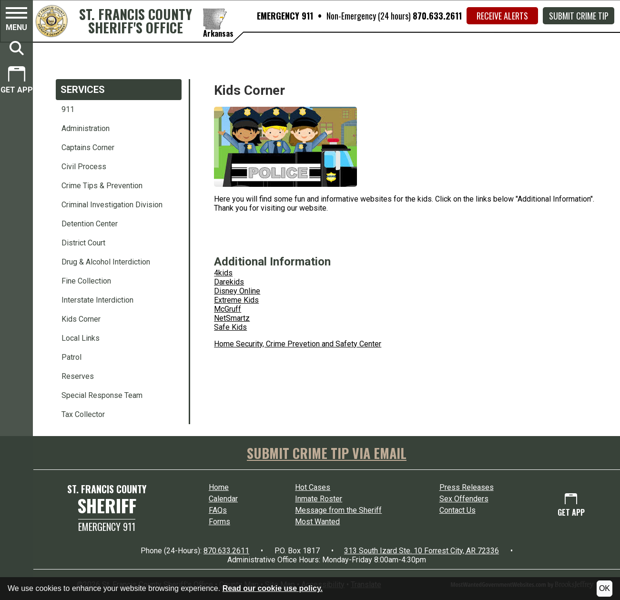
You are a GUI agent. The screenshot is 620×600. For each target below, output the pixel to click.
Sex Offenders (463, 498)
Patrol (71, 357)
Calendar (223, 498)
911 (67, 109)
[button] (16, 20)
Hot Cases (312, 487)
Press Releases (466, 487)
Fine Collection (86, 280)
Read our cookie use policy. (273, 588)
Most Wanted (317, 521)
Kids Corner (81, 319)
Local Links (80, 338)
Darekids (229, 281)
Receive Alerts (502, 16)
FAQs (218, 510)
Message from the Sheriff (338, 510)
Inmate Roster (318, 498)
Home (219, 487)
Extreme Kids (236, 300)
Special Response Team (101, 395)
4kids (223, 272)
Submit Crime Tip (579, 16)
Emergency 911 (106, 526)
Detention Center (89, 223)
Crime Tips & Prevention (101, 185)
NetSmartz (232, 318)
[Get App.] (16, 81)
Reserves (77, 376)
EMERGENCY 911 (285, 16)
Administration (85, 128)
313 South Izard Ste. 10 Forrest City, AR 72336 (421, 550)
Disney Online (237, 290)
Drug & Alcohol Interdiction (105, 261)
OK (604, 588)
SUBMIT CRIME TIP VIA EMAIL (327, 453)
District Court (83, 242)
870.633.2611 (437, 16)
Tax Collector (83, 414)
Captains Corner (87, 147)
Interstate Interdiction (97, 300)
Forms (219, 521)
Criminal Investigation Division (112, 204)
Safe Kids (230, 327)
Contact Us (457, 510)
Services (83, 89)
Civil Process (83, 166)
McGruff (227, 309)
